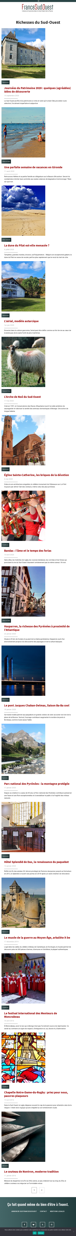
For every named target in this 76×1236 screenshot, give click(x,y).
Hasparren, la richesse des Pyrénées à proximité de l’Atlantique (37, 628)
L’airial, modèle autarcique (21, 321)
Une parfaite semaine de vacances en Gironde (33, 167)
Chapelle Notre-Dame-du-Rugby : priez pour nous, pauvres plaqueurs (36, 1094)
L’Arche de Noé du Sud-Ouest (22, 397)
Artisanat (5, 1166)
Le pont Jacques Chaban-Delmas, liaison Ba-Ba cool (36, 705)
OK (35, 1233)
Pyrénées (5, 778)
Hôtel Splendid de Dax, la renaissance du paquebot (36, 862)
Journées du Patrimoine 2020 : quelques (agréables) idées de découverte (37, 89)
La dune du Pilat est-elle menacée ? (26, 245)
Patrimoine (5, 82)
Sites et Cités (6, 161)
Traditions (5, 545)
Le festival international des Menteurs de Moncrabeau (30, 1015)
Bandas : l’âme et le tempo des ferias (27, 550)
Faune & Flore (6, 391)
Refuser (41, 1233)
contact (43, 1211)
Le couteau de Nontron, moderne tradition (31, 1171)
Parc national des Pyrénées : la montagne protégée (36, 784)
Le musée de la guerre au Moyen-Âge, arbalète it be (37, 937)
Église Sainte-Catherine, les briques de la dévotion (36, 475)
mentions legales (57, 1211)
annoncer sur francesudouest (24, 1211)
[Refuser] (74, 1232)
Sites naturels (6, 240)
